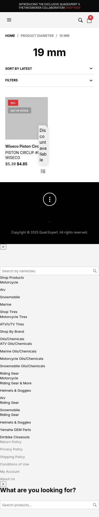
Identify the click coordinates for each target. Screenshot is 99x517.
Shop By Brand (12, 331)
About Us (7, 479)
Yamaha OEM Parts (15, 429)
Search (95, 271)
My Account (10, 471)
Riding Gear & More (15, 383)
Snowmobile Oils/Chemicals (22, 366)
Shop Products (12, 277)
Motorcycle (9, 282)
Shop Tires (8, 312)
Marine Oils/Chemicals (18, 351)
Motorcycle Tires (13, 317)
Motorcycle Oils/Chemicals (21, 358)
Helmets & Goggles (15, 390)
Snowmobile (10, 297)
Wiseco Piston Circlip (24, 146)
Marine (5, 304)
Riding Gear (9, 373)
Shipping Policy (12, 457)
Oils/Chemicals (12, 339)
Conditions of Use (14, 464)
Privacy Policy (11, 449)
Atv (3, 289)
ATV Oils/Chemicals (16, 343)
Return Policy (10, 442)
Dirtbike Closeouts (15, 437)
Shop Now (73, 7)
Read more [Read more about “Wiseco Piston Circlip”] (43, 171)
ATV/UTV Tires (12, 324)
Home (10, 36)
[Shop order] (49, 69)
